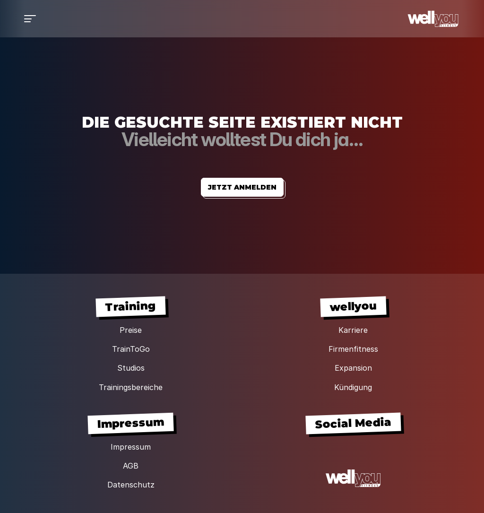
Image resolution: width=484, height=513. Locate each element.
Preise (131, 330)
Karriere (353, 330)
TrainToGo (131, 349)
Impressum (131, 447)
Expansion (353, 368)
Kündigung (353, 387)
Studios (131, 368)
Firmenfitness (353, 349)
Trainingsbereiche (131, 387)
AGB (130, 465)
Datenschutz (131, 484)
